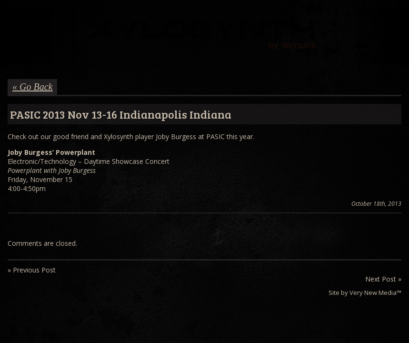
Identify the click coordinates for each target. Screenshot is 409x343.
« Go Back (32, 86)
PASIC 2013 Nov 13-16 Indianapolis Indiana (120, 114)
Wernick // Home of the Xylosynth (204, 36)
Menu (14, 17)
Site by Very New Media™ (365, 292)
